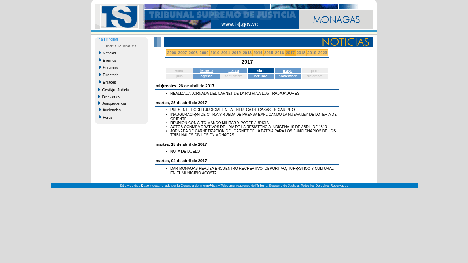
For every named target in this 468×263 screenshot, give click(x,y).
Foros (105, 117)
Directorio (108, 75)
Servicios (108, 67)
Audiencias (110, 110)
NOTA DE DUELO (185, 151)
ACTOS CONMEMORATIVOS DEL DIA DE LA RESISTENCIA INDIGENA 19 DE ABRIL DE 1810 (248, 127)
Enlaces (107, 82)
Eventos (107, 60)
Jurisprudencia (112, 103)
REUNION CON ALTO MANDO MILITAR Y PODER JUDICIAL (220, 123)
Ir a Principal (108, 39)
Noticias (107, 53)
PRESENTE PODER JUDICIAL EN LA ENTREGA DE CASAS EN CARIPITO (232, 110)
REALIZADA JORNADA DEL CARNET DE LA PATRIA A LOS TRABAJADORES (234, 93)
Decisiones (109, 97)
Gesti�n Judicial (114, 90)
